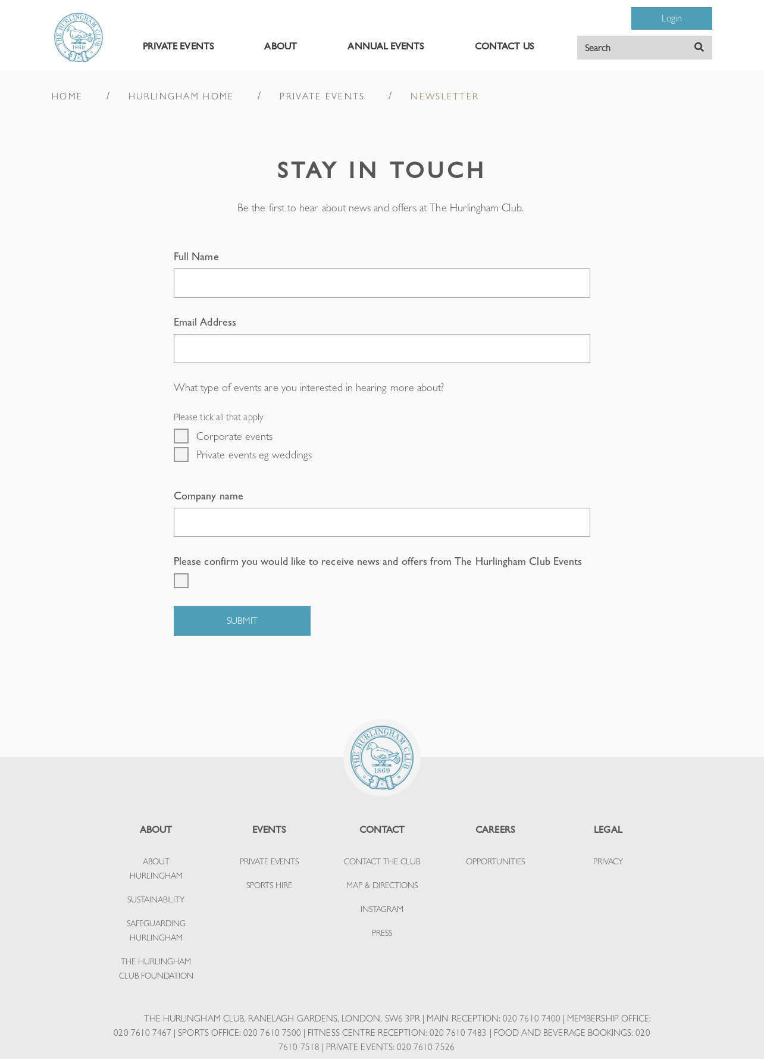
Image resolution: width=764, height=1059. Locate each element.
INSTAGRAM (382, 909)
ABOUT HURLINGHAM (156, 868)
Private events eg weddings (254, 454)
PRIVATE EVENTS (178, 46)
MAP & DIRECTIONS (382, 885)
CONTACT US (504, 46)
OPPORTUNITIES (495, 861)
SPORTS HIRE (269, 885)
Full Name (196, 256)
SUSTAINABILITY (155, 899)
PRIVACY (608, 861)
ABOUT (280, 46)
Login (672, 18)
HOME (67, 96)
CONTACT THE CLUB (382, 861)
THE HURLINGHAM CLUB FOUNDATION (156, 968)
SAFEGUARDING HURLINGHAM (156, 930)
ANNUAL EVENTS (385, 46)
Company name (208, 495)
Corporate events (234, 436)
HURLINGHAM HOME (181, 96)
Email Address (205, 321)
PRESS (382, 933)
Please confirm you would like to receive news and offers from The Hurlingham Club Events (378, 561)
